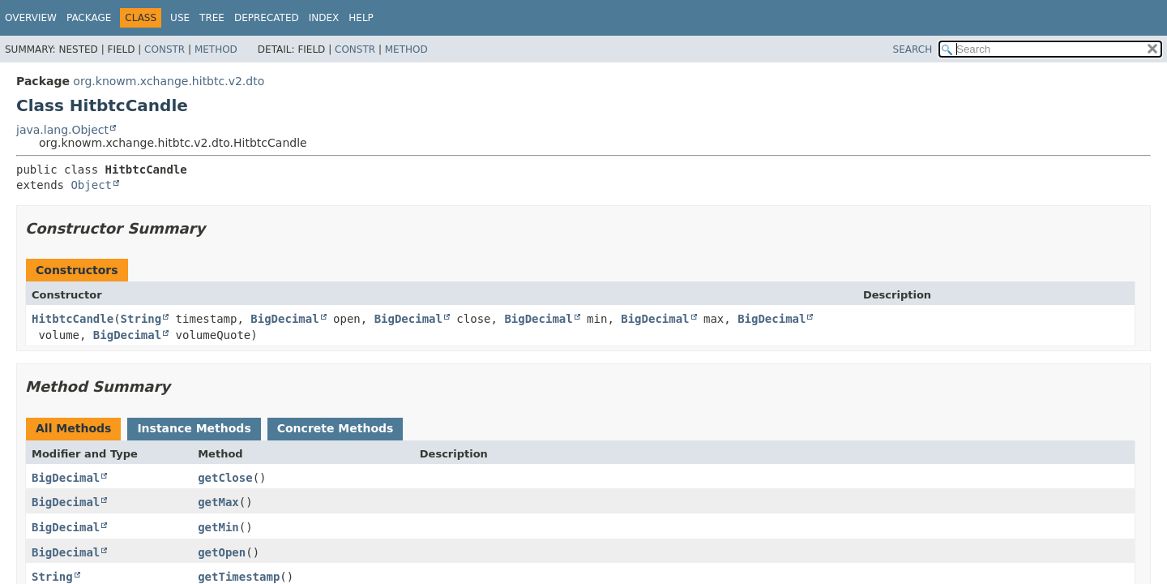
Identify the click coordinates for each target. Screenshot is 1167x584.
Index (324, 18)
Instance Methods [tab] (193, 428)
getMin (218, 527)
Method (215, 49)
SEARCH (913, 49)
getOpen (222, 552)
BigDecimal (284, 318)
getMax (218, 502)
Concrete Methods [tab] (335, 428)
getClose (225, 477)
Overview (31, 18)
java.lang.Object (62, 129)
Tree (211, 18)
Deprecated (266, 18)
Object (91, 184)
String (141, 318)
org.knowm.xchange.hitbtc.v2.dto (168, 81)
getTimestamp (239, 576)
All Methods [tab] (73, 428)
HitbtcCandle (72, 318)
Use (180, 18)
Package (88, 18)
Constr (164, 49)
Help (361, 18)
